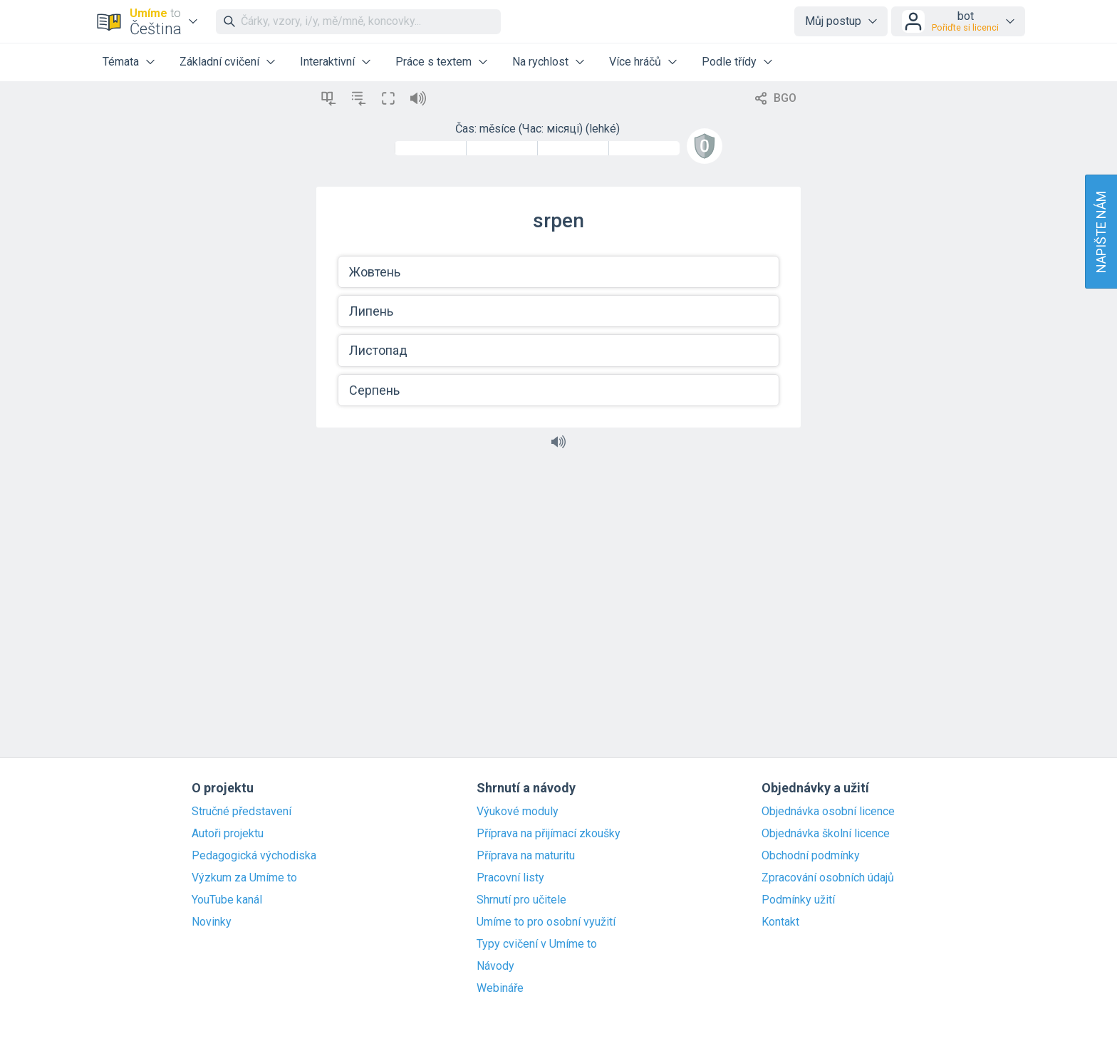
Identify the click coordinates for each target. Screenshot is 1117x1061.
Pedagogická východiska (254, 855)
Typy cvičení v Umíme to (537, 944)
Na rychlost (540, 61)
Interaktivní (327, 61)
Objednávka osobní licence (828, 811)
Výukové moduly (517, 811)
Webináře (500, 988)
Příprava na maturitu (526, 855)
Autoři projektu (228, 833)
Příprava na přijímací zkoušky (548, 833)
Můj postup (833, 21)
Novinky (212, 922)
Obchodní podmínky (811, 855)
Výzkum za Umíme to (244, 877)
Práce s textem (433, 61)
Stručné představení (241, 811)
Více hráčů (635, 61)
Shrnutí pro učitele (521, 900)
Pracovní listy (510, 877)
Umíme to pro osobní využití (546, 922)
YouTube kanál (227, 900)
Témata (121, 61)
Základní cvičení (219, 61)
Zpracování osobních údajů (828, 877)
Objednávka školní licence (826, 833)
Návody (495, 966)
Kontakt (780, 922)
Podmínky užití (798, 900)
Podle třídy (729, 61)
